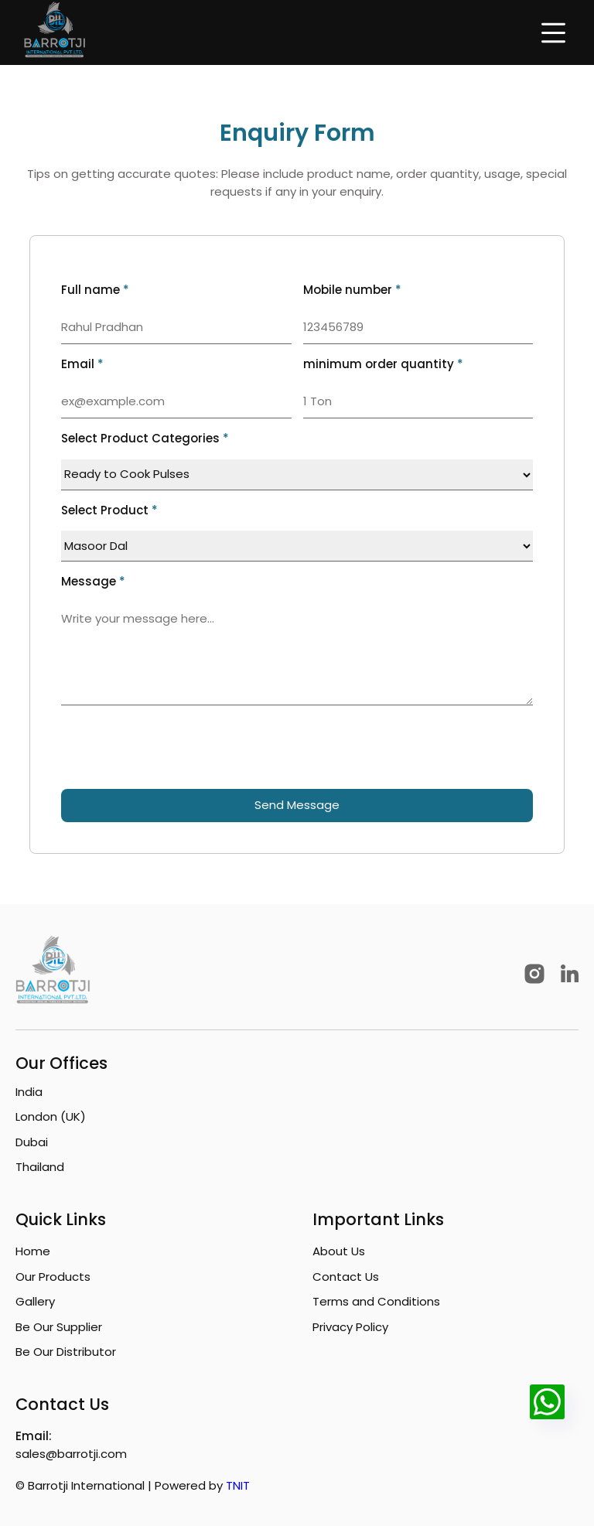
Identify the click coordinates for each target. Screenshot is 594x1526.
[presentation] (178, 747)
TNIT (238, 1485)
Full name (95, 290)
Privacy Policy (350, 1327)
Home (32, 1251)
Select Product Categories (145, 438)
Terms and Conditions (376, 1301)
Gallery (35, 1301)
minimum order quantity (383, 364)
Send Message (297, 805)
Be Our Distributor (65, 1351)
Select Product (109, 510)
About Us (338, 1251)
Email (82, 364)
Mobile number (352, 290)
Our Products (52, 1276)
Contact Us (345, 1276)
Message (93, 581)
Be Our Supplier (58, 1327)
